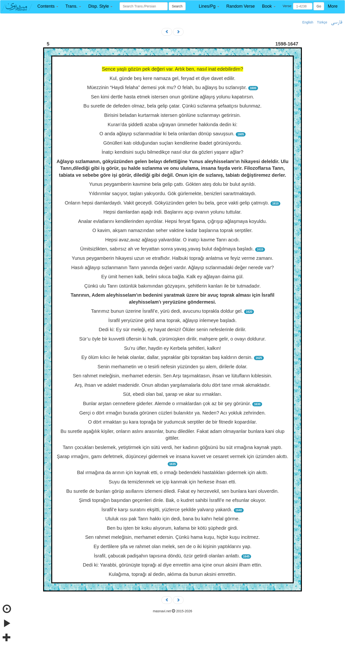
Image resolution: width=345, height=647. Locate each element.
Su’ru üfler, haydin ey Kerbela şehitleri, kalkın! (172, 348)
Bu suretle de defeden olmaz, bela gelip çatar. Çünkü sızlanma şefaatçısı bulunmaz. (172, 105)
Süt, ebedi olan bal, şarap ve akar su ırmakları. (172, 394)
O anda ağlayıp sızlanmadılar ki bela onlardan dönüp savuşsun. (167, 133)
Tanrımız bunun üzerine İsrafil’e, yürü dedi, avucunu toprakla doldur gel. (167, 311)
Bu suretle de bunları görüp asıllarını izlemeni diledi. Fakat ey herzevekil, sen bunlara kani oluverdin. (172, 491)
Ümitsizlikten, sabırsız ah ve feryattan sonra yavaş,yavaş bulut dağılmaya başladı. (167, 248)
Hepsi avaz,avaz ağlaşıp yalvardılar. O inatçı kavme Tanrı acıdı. (172, 239)
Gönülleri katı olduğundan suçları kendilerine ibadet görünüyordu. (172, 143)
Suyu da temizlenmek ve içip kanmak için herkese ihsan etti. (172, 481)
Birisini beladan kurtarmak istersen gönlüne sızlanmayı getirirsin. (172, 115)
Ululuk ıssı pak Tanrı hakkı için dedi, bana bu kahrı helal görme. (172, 518)
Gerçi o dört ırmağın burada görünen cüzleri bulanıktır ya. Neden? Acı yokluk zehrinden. (172, 412)
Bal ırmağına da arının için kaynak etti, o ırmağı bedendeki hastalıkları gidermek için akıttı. (172, 472)
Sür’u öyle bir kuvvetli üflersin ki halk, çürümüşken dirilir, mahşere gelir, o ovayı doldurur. (172, 338)
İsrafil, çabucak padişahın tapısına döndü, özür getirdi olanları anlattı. (168, 555)
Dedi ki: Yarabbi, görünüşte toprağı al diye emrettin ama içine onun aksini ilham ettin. (172, 565)
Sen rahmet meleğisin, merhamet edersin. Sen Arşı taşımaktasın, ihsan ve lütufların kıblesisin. (172, 375)
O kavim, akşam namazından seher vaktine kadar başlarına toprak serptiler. (172, 230)
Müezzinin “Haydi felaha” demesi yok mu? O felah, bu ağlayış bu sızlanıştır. (167, 87)
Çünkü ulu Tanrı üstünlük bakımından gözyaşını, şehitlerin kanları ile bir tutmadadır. (172, 286)
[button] (48, 6)
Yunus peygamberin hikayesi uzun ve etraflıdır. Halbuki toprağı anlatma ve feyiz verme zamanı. (172, 258)
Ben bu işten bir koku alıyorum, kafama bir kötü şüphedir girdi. (172, 528)
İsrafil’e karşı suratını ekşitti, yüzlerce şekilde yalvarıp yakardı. (167, 509)
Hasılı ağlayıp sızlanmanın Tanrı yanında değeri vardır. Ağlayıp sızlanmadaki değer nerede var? (172, 267)
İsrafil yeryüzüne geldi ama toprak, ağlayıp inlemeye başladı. (172, 320)
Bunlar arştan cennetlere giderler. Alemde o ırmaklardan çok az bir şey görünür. (167, 403)
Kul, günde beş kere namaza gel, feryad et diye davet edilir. (173, 78)
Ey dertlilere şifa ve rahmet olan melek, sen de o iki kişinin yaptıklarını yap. (172, 546)
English (307, 22)
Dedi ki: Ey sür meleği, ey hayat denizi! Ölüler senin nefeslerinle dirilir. (172, 329)
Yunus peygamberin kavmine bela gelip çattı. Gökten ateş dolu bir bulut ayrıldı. (172, 184)
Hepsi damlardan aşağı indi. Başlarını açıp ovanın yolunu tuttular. (172, 212)
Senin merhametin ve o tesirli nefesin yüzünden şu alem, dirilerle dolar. (172, 366)
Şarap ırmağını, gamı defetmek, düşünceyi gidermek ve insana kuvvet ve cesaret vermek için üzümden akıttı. (172, 456)
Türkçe (322, 22)
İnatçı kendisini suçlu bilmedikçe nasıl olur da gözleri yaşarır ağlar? (172, 152)
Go (318, 6)
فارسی (336, 22)
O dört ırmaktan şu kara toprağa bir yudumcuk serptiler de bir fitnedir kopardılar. (172, 422)
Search (177, 6)
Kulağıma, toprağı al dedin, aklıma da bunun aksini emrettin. (172, 574)
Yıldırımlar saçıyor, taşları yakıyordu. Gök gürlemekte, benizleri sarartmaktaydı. (172, 193)
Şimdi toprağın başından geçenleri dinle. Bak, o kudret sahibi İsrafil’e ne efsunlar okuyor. (172, 500)
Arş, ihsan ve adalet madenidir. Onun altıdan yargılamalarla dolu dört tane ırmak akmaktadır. (172, 385)
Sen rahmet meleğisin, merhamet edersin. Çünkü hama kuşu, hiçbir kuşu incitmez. (172, 537)
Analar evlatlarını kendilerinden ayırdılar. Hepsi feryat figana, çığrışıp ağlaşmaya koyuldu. (172, 221)
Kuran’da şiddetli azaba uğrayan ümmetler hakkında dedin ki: (172, 124)
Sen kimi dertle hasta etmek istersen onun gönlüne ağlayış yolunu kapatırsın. (172, 96)
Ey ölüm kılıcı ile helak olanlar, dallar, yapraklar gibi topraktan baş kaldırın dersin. (167, 357)
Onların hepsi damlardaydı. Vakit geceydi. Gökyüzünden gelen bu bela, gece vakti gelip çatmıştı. (167, 202)
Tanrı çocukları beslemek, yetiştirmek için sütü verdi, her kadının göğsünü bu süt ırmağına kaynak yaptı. (172, 447)
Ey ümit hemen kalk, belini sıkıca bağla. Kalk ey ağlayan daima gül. (172, 276)
